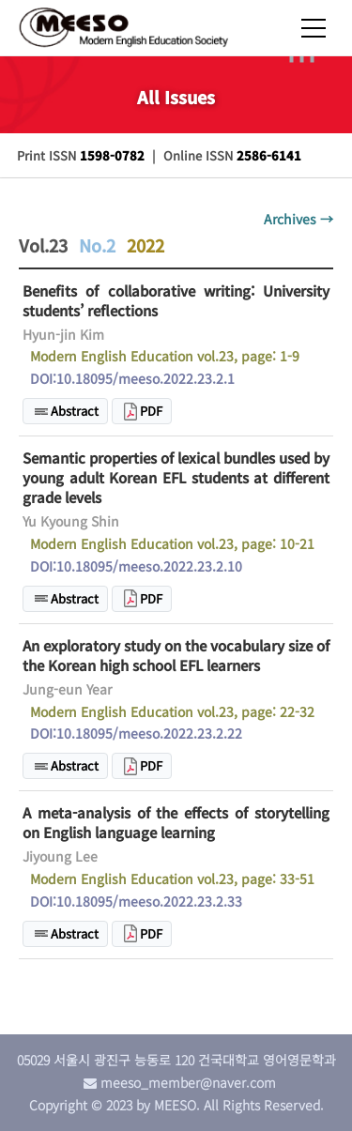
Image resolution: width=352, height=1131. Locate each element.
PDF (151, 411)
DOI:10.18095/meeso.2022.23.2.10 (136, 566)
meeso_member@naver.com (188, 1082)
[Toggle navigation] (322, 21)
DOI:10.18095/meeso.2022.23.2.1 (132, 378)
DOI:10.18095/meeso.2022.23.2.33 (136, 901)
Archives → (298, 218)
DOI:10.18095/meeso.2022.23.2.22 (136, 733)
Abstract (75, 411)
